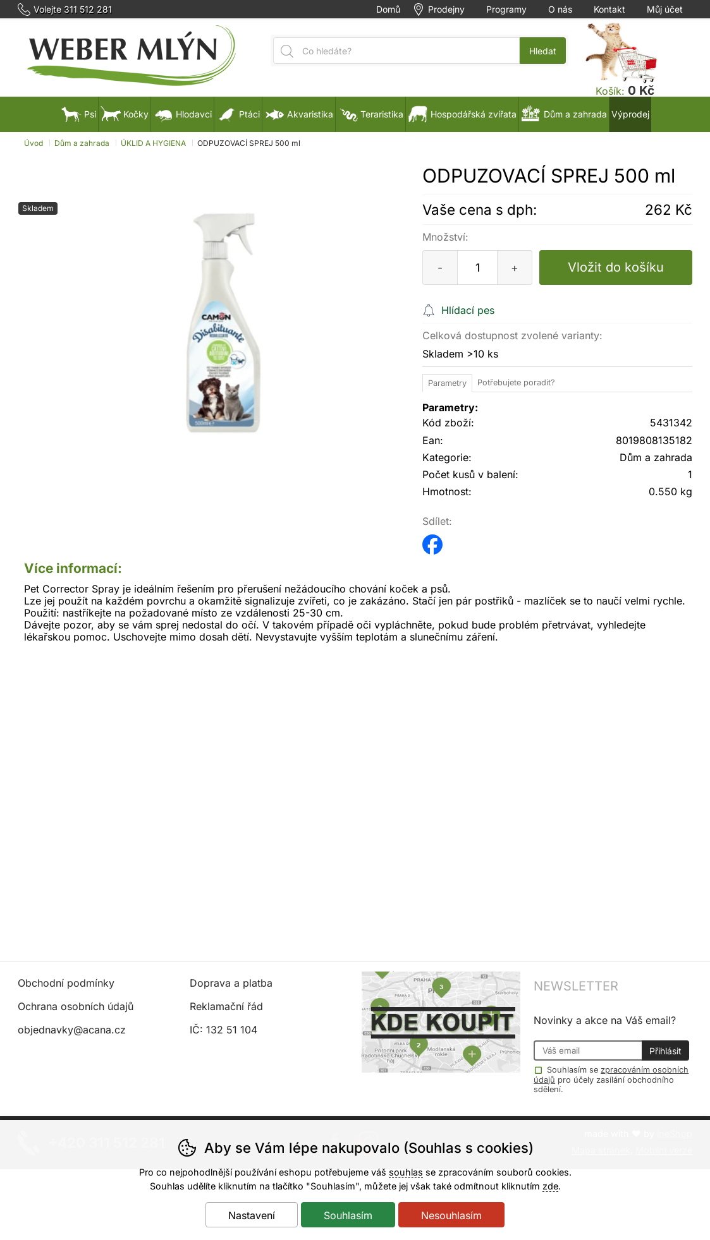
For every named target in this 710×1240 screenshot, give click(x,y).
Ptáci (238, 114)
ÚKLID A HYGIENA (153, 143)
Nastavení (251, 1215)
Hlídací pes (467, 310)
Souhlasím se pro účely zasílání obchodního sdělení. (611, 1079)
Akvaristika (298, 114)
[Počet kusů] (477, 267)
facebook (432, 540)
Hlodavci (182, 114)
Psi (78, 114)
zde (550, 1186)
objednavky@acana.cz (72, 1029)
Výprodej (630, 114)
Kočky (125, 114)
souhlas (406, 1172)
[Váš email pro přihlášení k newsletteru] (587, 1050)
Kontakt (609, 9)
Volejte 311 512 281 (73, 9)
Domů (388, 9)
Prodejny (446, 9)
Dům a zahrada (81, 143)
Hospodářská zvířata (462, 114)
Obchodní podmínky (66, 983)
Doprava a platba (231, 983)
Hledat (542, 50)
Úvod (33, 143)
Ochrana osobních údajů (75, 1006)
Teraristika (370, 114)
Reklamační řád (226, 1006)
